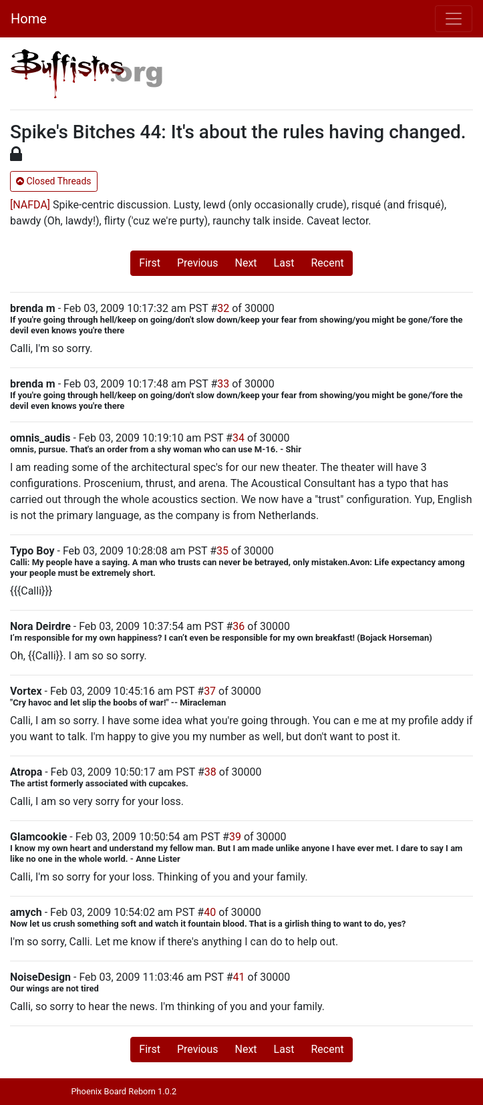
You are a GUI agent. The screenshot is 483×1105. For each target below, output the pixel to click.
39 (235, 836)
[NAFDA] (30, 204)
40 (210, 912)
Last (284, 263)
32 (223, 308)
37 (210, 691)
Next (246, 263)
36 (238, 626)
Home (29, 19)
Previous (197, 263)
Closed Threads (54, 181)
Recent (327, 263)
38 (210, 772)
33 (223, 383)
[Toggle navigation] (453, 18)
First (149, 263)
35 (222, 550)
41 (239, 977)
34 (238, 438)
